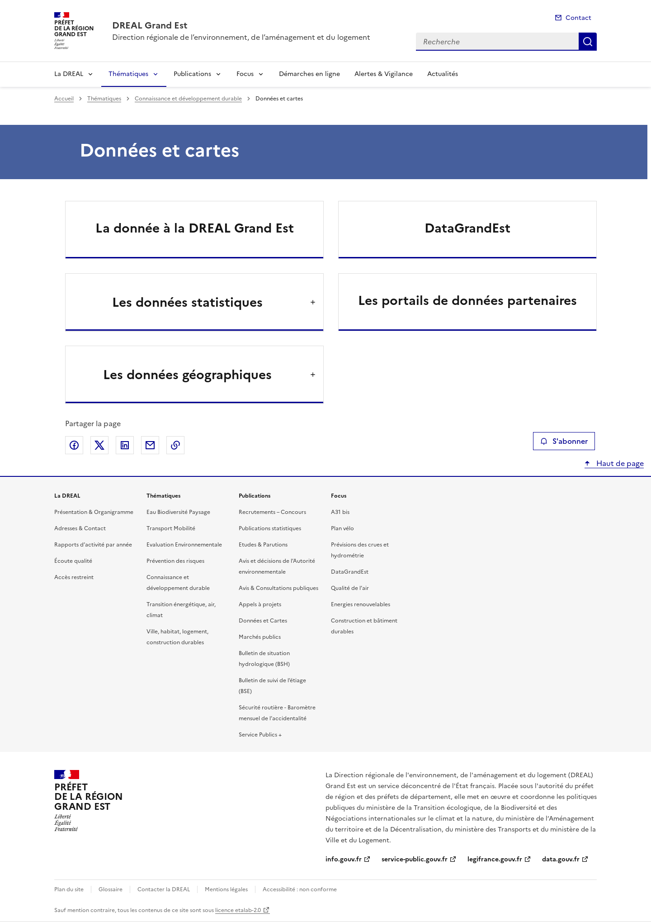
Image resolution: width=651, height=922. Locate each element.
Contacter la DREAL (163, 889)
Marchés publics (260, 637)
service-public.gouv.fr (415, 859)
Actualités (442, 74)
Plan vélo (342, 528)
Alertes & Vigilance (383, 74)
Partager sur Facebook (74, 445)
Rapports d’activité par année (93, 545)
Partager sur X (99, 445)
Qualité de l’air (350, 588)
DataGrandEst (467, 228)
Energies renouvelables (360, 604)
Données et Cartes (263, 621)
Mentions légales (226, 889)
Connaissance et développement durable (188, 99)
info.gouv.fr (344, 859)
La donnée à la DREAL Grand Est (194, 228)
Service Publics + (260, 735)
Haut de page (619, 463)
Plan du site (69, 889)
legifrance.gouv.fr (494, 859)
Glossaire (111, 889)
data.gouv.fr (561, 859)
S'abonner (564, 441)
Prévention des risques (175, 561)
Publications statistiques (270, 528)
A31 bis (340, 512)
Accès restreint (74, 577)
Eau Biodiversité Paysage (178, 512)
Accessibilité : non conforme (300, 889)
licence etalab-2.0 (238, 910)
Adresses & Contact (80, 528)
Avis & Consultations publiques (278, 588)
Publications (192, 74)
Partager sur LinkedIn (125, 445)
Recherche (588, 42)
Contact (578, 18)
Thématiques (128, 74)
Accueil (64, 99)
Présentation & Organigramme (93, 512)
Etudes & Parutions (263, 545)
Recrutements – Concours (272, 512)
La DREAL (68, 74)
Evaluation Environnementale (184, 545)
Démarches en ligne (309, 74)
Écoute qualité (73, 561)
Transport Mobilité (170, 528)
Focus (245, 74)
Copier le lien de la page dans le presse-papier (175, 445)
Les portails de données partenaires (467, 300)
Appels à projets (260, 604)
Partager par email (150, 445)
